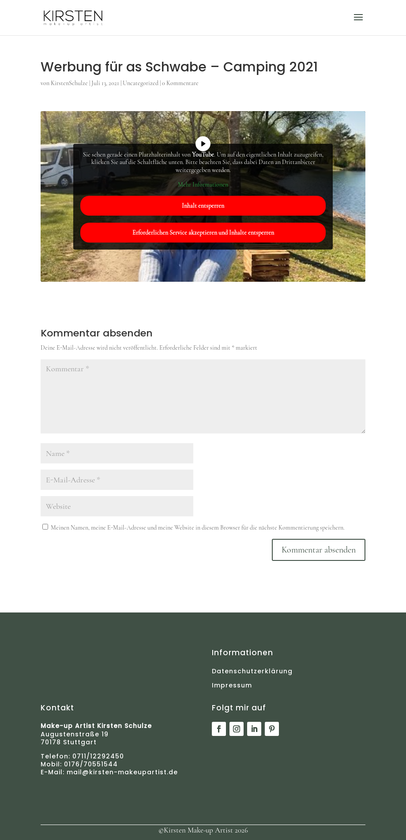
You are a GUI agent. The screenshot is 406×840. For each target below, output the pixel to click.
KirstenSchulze (69, 83)
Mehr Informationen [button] (203, 184)
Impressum (232, 685)
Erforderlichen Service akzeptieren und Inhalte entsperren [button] (203, 232)
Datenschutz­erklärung (252, 671)
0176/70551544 (90, 764)
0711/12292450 (98, 756)
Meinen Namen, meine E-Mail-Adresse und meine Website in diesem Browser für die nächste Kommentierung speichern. (198, 527)
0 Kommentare (180, 83)
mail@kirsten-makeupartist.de (122, 772)
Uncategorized (140, 83)
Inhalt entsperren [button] (203, 205)
